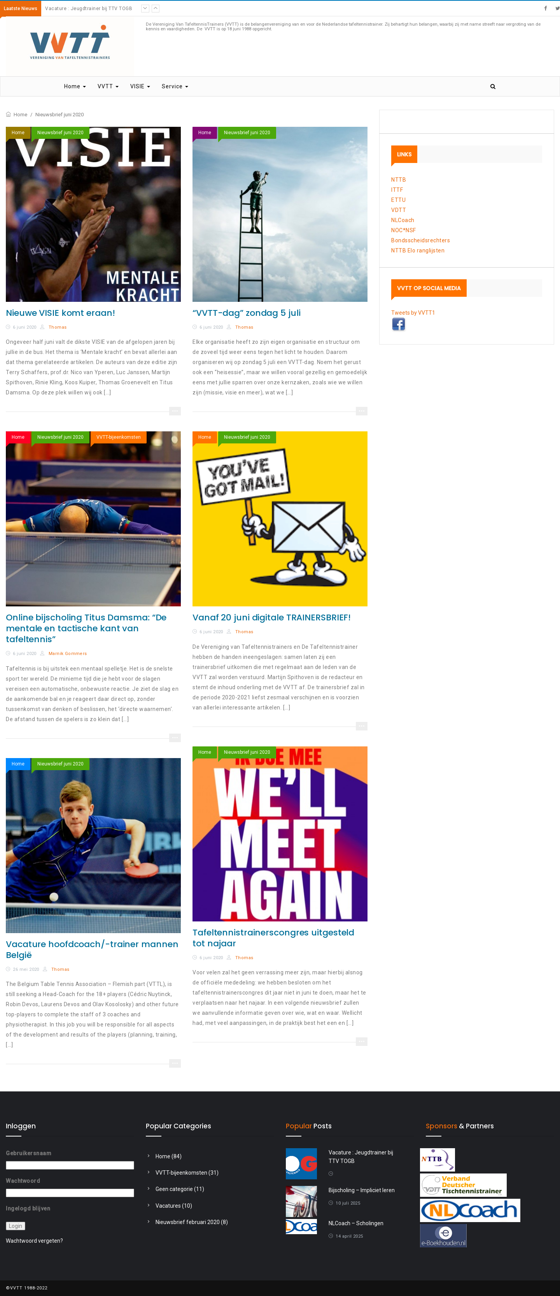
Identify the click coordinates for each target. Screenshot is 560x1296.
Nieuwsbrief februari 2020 (188, 1222)
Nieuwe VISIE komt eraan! (60, 313)
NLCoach (403, 220)
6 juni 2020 (24, 327)
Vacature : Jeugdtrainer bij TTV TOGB (88, 8)
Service (175, 86)
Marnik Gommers (63, 653)
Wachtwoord (23, 1181)
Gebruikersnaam (28, 1153)
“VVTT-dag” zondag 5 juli (246, 313)
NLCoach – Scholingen (356, 1223)
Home (75, 86)
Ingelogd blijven (28, 1208)
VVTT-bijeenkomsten (118, 437)
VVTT (108, 86)
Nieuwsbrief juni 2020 (60, 132)
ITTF (397, 190)
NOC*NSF (403, 230)
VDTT (398, 210)
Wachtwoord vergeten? (34, 1241)
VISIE (140, 86)
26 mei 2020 (26, 969)
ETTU (398, 200)
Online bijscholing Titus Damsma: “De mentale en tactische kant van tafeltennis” (86, 628)
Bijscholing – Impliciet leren (362, 1190)
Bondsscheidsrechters (420, 240)
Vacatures (168, 1206)
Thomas (53, 327)
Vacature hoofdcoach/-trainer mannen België (92, 949)
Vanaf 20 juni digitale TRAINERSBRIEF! (271, 617)
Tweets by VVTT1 (413, 313)
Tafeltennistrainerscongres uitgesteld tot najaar (273, 937)
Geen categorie (174, 1189)
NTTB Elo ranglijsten (417, 250)
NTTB (398, 180)
